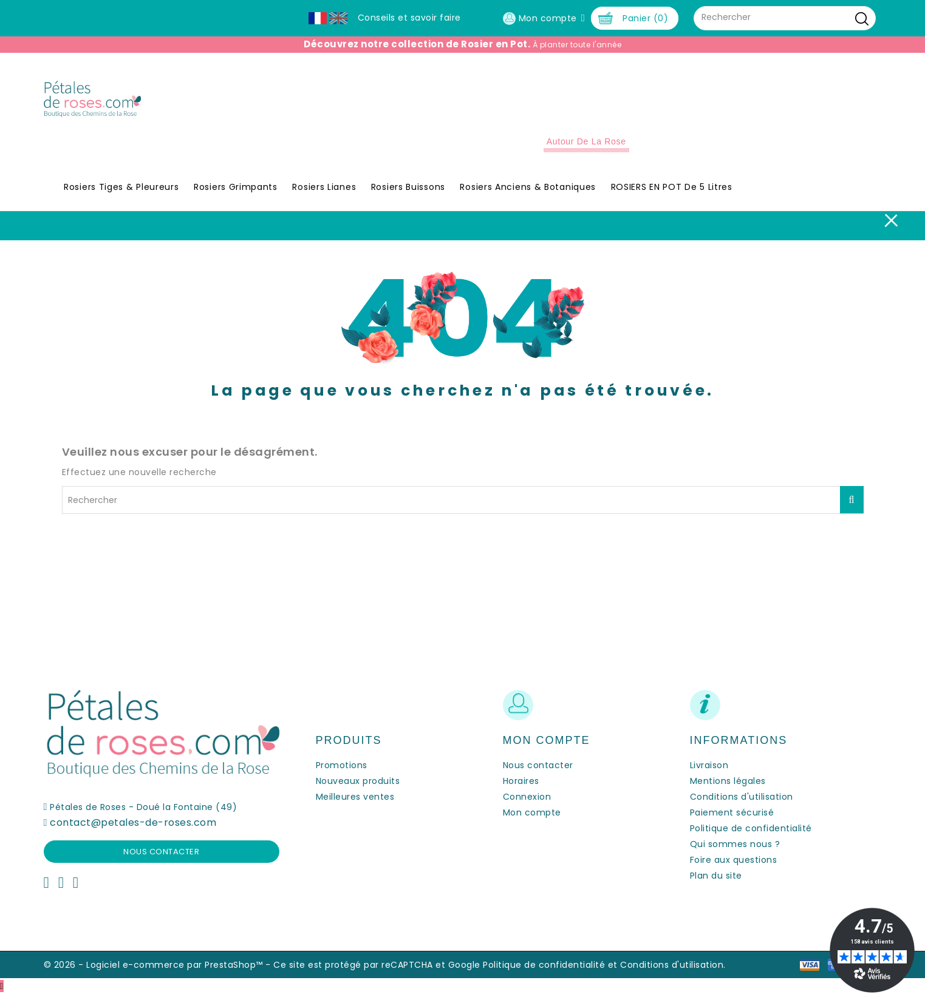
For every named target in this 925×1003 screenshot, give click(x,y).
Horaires (521, 790)
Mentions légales (728, 790)
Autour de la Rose (586, 151)
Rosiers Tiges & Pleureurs (121, 197)
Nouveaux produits (358, 790)
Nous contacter (161, 860)
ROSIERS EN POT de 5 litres (671, 197)
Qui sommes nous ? (735, 853)
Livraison (709, 774)
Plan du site (716, 885)
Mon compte (532, 822)
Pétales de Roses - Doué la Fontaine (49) (143, 816)
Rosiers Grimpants (236, 197)
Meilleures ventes (355, 806)
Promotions (341, 774)
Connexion (527, 806)
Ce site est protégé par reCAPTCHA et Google (376, 974)
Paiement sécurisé (732, 822)
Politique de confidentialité (751, 837)
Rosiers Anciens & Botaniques (528, 197)
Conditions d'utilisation (741, 806)
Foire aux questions (733, 869)
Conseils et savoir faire (409, 18)
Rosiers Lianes (324, 197)
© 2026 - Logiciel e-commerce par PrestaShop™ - (159, 974)
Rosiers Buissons (408, 197)
